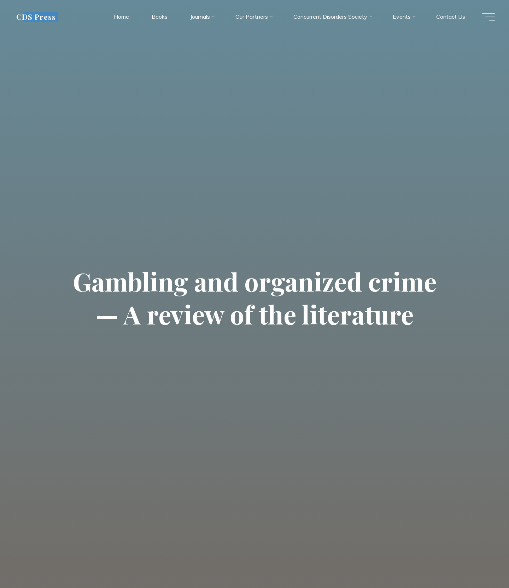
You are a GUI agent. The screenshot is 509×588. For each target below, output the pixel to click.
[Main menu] (488, 16)
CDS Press (36, 17)
